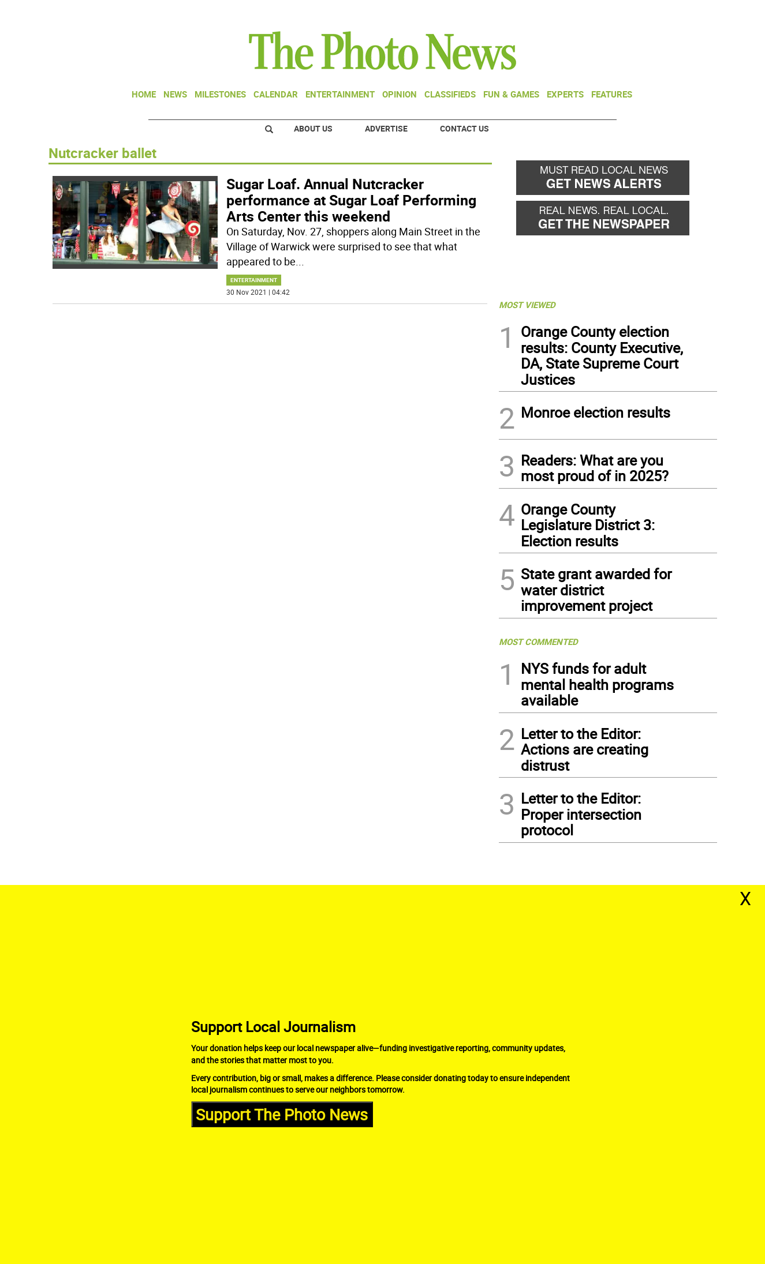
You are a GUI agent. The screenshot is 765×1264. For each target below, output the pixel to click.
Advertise (386, 128)
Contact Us (464, 128)
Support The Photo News (282, 1113)
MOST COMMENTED (538, 641)
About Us (313, 128)
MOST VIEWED (527, 304)
